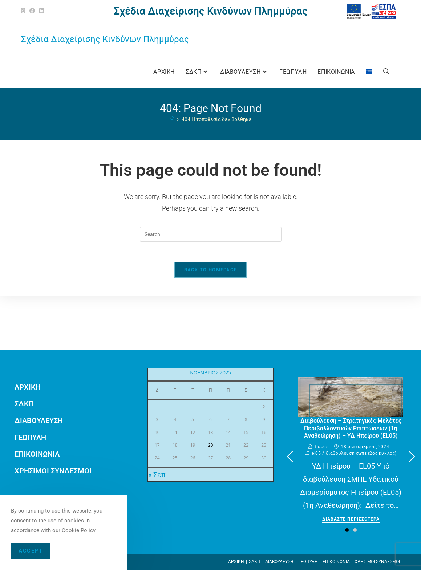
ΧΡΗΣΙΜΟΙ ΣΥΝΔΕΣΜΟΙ (53, 470)
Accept (30, 550)
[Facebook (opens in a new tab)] (32, 11)
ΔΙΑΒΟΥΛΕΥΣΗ (39, 420)
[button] (412, 456)
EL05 (316, 453)
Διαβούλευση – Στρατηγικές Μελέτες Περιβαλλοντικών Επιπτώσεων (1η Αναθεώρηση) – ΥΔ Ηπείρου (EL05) (350, 428)
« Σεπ (157, 474)
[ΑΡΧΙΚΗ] (172, 119)
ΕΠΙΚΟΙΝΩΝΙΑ (37, 454)
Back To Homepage (210, 271)
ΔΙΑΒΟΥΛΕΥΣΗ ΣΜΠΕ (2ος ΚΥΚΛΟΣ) (361, 453)
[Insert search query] (211, 234)
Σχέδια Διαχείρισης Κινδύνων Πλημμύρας (105, 39)
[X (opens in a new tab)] (24, 11)
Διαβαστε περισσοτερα (351, 519)
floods (322, 446)
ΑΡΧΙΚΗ (28, 387)
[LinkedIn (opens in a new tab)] (41, 11)
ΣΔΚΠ (24, 403)
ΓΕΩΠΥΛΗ (30, 437)
